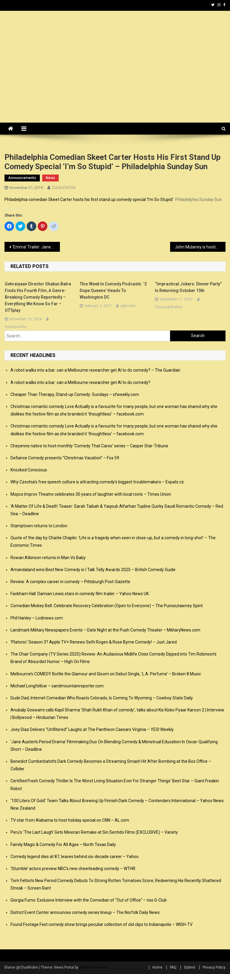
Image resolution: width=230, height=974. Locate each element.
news (50, 178)
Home (157, 967)
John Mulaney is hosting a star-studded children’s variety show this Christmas (200, 247)
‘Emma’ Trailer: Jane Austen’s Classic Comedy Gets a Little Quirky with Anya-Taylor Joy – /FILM (36, 247)
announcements (22, 178)
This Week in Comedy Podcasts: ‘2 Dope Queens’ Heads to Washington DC (113, 291)
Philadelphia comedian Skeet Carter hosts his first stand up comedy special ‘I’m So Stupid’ (88, 199)
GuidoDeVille (63, 187)
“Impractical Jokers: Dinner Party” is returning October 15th (188, 287)
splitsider (128, 306)
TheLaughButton (168, 307)
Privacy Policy (214, 967)
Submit (189, 967)
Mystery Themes (93, 967)
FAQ (173, 967)
